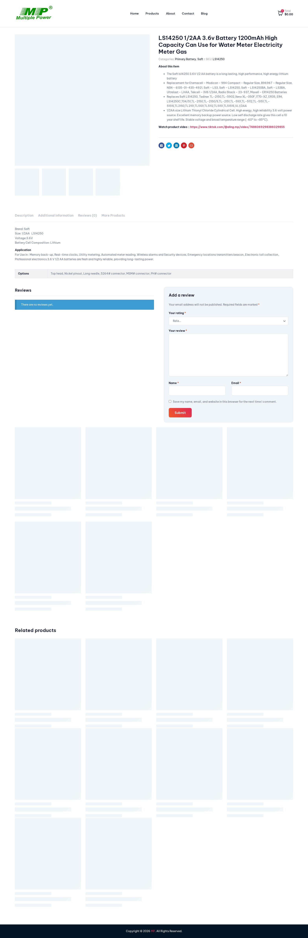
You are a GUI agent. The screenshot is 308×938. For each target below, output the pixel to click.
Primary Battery (185, 59)
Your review (178, 331)
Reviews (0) (87, 215)
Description (24, 215)
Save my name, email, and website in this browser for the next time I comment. (225, 401)
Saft (200, 59)
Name (174, 383)
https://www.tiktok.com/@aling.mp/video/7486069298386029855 (237, 127)
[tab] (24, 215)
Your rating (177, 313)
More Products (113, 215)
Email (236, 383)
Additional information (55, 215)
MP (153, 931)
